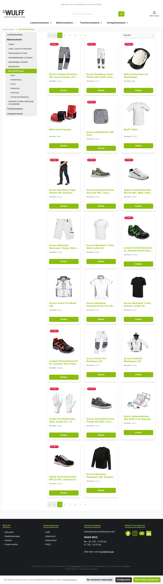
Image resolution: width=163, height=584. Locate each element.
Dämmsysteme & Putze (18, 53)
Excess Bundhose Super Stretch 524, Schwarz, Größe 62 (62, 193)
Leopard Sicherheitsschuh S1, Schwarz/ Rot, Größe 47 (63, 365)
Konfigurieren (123, 580)
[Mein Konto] (154, 14)
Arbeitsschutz (15, 88)
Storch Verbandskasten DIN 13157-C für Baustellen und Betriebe (138, 420)
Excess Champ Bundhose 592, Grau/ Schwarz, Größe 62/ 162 (63, 76)
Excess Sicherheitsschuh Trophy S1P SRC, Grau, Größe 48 (100, 423)
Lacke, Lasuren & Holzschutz (20, 49)
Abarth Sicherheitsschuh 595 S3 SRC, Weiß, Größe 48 (137, 193)
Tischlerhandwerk (15, 109)
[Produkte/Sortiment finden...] (83, 14)
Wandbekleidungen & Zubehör (21, 58)
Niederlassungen (12, 536)
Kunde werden (11, 544)
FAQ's (48, 544)
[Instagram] (135, 533)
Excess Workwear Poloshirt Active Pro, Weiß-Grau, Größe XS (101, 306)
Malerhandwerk (14, 40)
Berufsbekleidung (16, 71)
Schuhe (13, 84)
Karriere (8, 540)
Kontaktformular (106, 552)
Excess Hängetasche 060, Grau (100, 134)
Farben (11, 44)
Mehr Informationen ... (70, 580)
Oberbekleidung (15, 80)
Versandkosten (76, 566)
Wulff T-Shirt (130, 130)
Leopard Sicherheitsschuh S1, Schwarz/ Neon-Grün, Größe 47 (138, 251)
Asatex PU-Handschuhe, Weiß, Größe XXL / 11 (62, 423)
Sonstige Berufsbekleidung (19, 97)
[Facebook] (128, 533)
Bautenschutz (14, 66)
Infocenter (9, 532)
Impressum (50, 536)
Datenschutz (51, 540)
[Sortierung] (138, 35)
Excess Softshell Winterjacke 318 (133, 362)
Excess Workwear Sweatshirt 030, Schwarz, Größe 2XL (100, 478)
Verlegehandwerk (15, 114)
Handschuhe (14, 93)
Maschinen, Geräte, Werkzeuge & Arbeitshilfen (21, 102)
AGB (47, 532)
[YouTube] (142, 533)
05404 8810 (91, 537)
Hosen (12, 75)
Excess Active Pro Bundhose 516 (96, 362)
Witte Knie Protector (60, 130)
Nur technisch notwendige (99, 580)
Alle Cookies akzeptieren (147, 580)
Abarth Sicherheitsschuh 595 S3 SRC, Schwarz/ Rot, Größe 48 (63, 482)
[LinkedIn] (149, 533)
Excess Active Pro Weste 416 (62, 306)
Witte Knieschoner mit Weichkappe (136, 76)
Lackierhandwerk (14, 35)
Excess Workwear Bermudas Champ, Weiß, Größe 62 (62, 248)
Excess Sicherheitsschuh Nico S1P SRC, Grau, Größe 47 (100, 193)
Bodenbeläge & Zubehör (18, 62)
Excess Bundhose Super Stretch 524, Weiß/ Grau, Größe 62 (99, 76)
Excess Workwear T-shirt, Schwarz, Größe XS (138, 306)
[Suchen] (121, 14)
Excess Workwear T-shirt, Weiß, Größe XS (100, 248)
